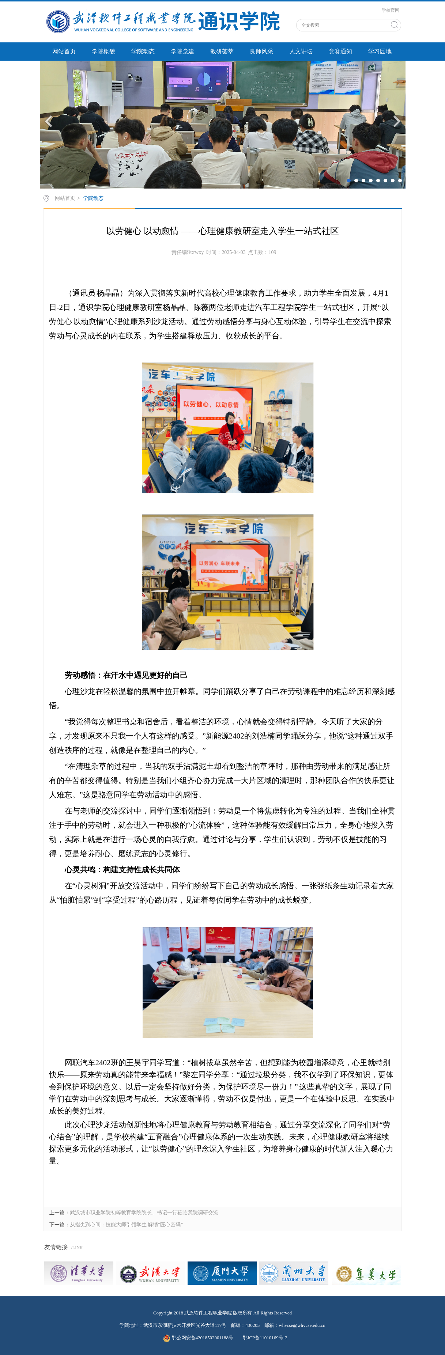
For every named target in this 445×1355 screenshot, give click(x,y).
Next (397, 121)
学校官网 (390, 10)
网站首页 (64, 51)
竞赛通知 (340, 51)
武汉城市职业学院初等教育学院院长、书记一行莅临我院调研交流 (144, 1212)
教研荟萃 (222, 51)
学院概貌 (103, 51)
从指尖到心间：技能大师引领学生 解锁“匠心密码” (126, 1224)
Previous (48, 121)
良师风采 (261, 51)
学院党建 (182, 51)
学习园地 (380, 51)
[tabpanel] (223, 125)
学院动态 (143, 51)
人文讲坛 (301, 51)
